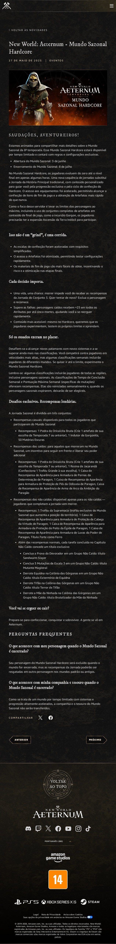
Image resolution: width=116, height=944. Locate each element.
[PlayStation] (26, 902)
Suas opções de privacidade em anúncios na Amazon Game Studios (58, 917)
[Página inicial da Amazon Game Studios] (58, 858)
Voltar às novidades (29, 30)
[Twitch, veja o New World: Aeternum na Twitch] (38, 829)
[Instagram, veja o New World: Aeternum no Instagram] (78, 829)
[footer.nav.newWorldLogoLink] (58, 817)
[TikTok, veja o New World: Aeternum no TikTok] (88, 829)
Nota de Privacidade (51, 914)
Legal (36, 914)
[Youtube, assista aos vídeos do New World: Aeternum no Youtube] (68, 829)
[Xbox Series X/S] (59, 902)
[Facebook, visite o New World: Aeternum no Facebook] (58, 829)
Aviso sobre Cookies (73, 914)
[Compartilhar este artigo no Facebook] (50, 717)
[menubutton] (111, 6)
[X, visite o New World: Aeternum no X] (48, 828)
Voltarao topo (58, 784)
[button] (58, 97)
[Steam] (90, 902)
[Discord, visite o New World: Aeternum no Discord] (28, 828)
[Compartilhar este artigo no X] (40, 717)
